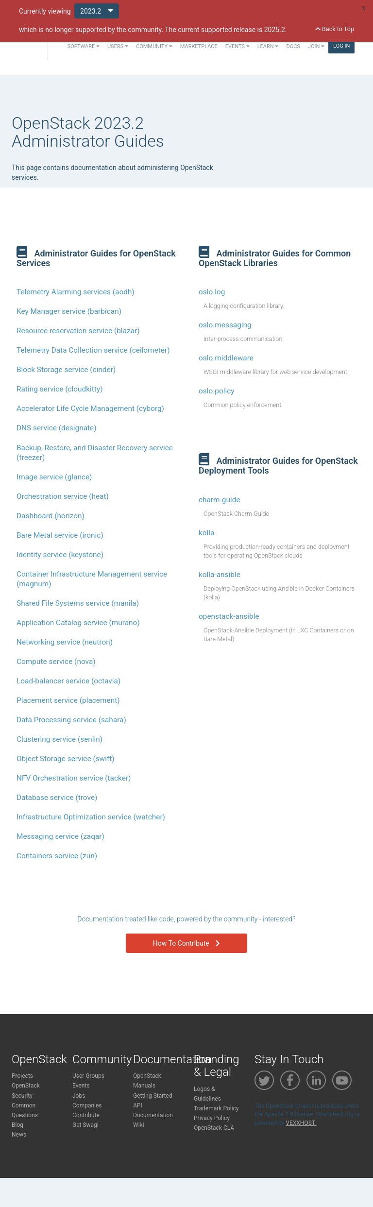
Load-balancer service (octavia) (68, 681)
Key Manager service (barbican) (69, 311)
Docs (293, 46)
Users (117, 46)
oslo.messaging (225, 325)
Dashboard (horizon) (51, 515)
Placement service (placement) (68, 700)
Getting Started (152, 1095)
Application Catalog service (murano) (78, 622)
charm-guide (219, 499)
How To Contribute (186, 943)
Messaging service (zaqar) (60, 836)
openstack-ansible (229, 616)
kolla (206, 532)
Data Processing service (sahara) (71, 719)
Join (316, 46)
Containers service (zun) (57, 855)
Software (84, 46)
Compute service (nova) (56, 661)
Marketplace (199, 46)
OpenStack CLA (214, 1127)
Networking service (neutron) (65, 642)
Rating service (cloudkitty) (60, 389)
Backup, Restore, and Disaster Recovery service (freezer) (95, 452)
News (19, 1134)
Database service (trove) (57, 797)
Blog (17, 1125)
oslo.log (212, 292)
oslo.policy (217, 391)
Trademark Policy (216, 1108)
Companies (87, 1105)
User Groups (88, 1075)
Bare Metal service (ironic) (60, 535)
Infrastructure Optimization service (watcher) (91, 817)
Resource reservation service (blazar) (78, 330)
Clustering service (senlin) (59, 739)
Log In (341, 46)
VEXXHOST (301, 1123)
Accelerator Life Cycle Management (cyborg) (90, 408)
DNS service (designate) (57, 428)
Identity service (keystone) (60, 554)
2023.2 (96, 10)
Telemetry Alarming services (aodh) (76, 292)
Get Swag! (85, 1125)
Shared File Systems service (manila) (78, 603)
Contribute (86, 1115)
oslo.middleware (226, 358)
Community (154, 46)
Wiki (138, 1125)
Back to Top (334, 29)
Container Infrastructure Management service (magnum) (92, 579)
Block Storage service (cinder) (66, 369)
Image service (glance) (54, 477)
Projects (22, 1075)
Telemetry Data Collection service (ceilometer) (93, 350)
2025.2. (275, 30)
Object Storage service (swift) (66, 758)
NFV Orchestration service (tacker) (74, 778)
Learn (268, 46)
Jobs (78, 1095)
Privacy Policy (212, 1118)
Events (237, 46)
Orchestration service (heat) (63, 496)
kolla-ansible (219, 574)
